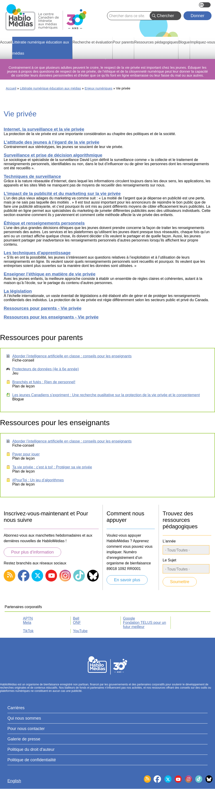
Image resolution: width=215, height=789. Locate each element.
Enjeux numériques (98, 88)
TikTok (28, 631)
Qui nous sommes (24, 718)
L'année (169, 541)
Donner (197, 15)
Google (129, 618)
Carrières (16, 707)
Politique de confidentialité (31, 760)
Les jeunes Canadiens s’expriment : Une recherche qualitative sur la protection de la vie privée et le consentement (106, 395)
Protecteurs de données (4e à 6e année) (45, 369)
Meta (27, 623)
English (205, 4)
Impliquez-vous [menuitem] (202, 42)
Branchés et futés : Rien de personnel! (43, 382)
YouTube (80, 631)
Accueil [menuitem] (6, 42)
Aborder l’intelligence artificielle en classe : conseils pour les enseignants (72, 356)
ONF (77, 623)
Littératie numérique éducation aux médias (50, 88)
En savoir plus (127, 580)
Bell (76, 618)
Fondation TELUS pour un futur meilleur (144, 625)
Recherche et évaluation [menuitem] (93, 42)
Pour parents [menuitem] (123, 42)
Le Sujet (169, 560)
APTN (28, 618)
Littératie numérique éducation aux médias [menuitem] (40, 47)
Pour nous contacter (26, 728)
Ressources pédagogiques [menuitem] (156, 42)
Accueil (11, 88)
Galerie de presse (23, 739)
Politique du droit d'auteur (31, 749)
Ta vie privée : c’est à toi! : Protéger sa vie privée (52, 467)
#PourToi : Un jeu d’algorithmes (38, 480)
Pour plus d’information (32, 552)
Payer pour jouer (26, 454)
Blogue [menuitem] (184, 42)
